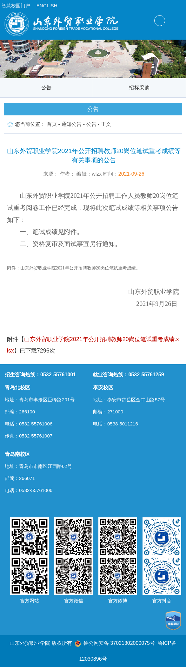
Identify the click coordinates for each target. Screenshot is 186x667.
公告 (46, 87)
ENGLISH (47, 5)
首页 (52, 124)
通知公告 (71, 124)
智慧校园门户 (16, 5)
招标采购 (139, 87)
